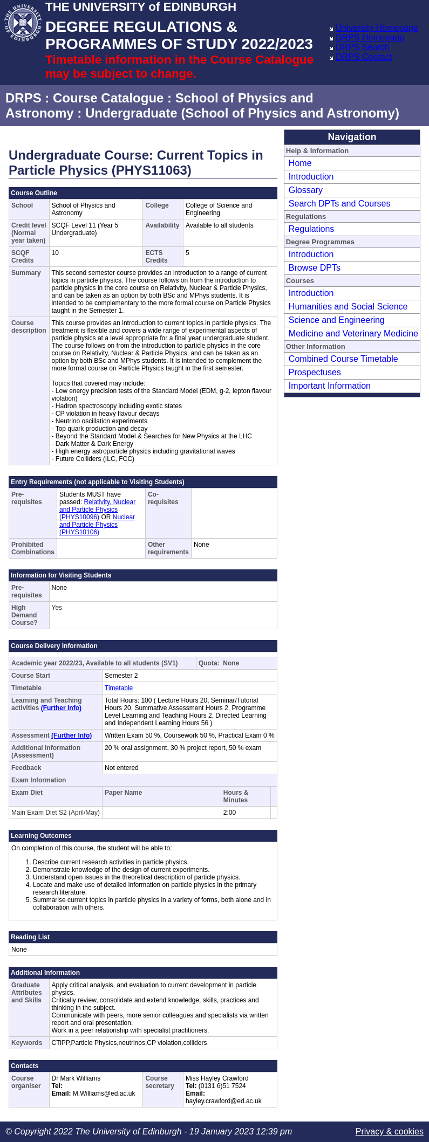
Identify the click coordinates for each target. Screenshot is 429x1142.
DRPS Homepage (370, 37)
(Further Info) (61, 708)
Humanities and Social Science (348, 306)
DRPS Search (363, 47)
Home (300, 163)
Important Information (330, 385)
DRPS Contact (364, 56)
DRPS (23, 98)
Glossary (306, 190)
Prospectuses (315, 372)
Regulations (312, 228)
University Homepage (377, 27)
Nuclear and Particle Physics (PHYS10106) (97, 524)
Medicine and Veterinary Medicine (353, 333)
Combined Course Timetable (343, 358)
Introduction (311, 176)
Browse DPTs (315, 267)
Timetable (119, 688)
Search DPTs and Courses (340, 203)
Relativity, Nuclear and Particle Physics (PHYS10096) (97, 509)
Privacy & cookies (390, 1131)
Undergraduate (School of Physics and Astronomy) (242, 113)
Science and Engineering (337, 320)
